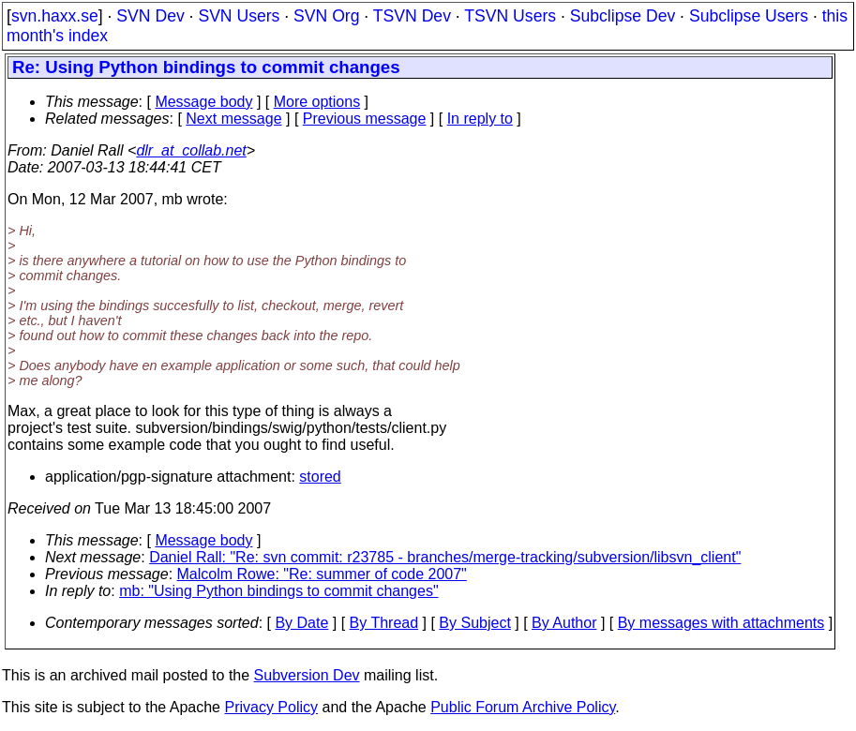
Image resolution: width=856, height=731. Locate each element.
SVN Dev (150, 16)
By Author (564, 623)
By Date (301, 623)
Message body (203, 102)
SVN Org (326, 16)
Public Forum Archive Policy (522, 707)
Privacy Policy (271, 707)
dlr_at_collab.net (191, 150)
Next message (233, 119)
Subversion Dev (307, 675)
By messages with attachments (721, 623)
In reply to (480, 119)
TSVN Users (510, 16)
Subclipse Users (748, 16)
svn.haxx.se (54, 16)
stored (319, 477)
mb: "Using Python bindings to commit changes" (278, 591)
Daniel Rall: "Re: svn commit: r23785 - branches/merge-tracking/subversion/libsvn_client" (445, 557)
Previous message (365, 119)
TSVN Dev (412, 16)
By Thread (384, 623)
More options (317, 102)
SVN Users (238, 16)
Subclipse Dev (622, 16)
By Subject (474, 623)
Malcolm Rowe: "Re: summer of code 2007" (322, 574)
